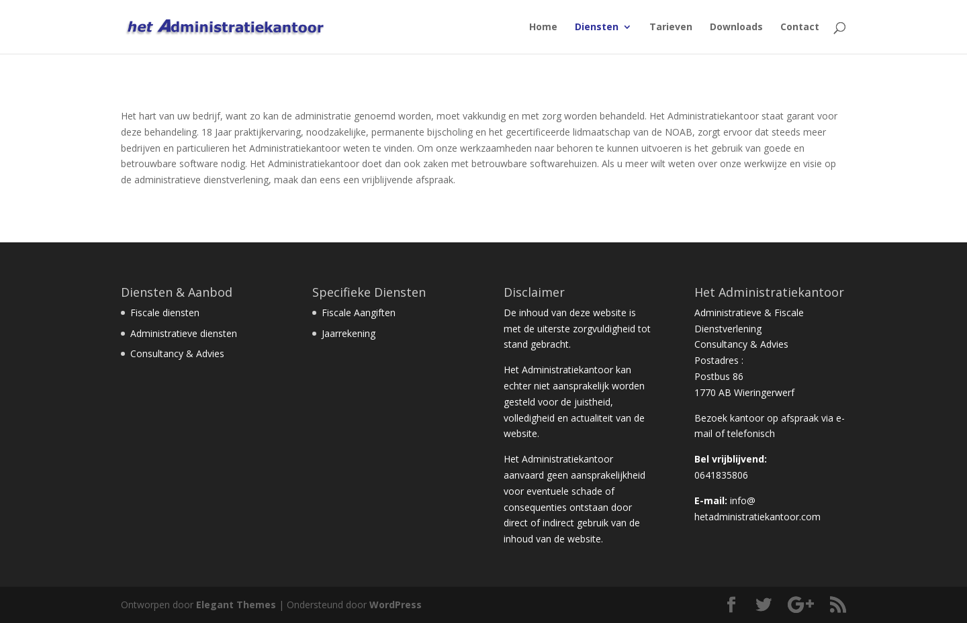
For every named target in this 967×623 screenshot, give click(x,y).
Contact (799, 27)
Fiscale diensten (164, 312)
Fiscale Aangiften (359, 312)
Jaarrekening (348, 333)
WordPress (395, 604)
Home (543, 27)
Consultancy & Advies (177, 353)
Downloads (736, 27)
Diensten (596, 27)
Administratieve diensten (183, 333)
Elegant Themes (236, 604)
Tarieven (670, 27)
